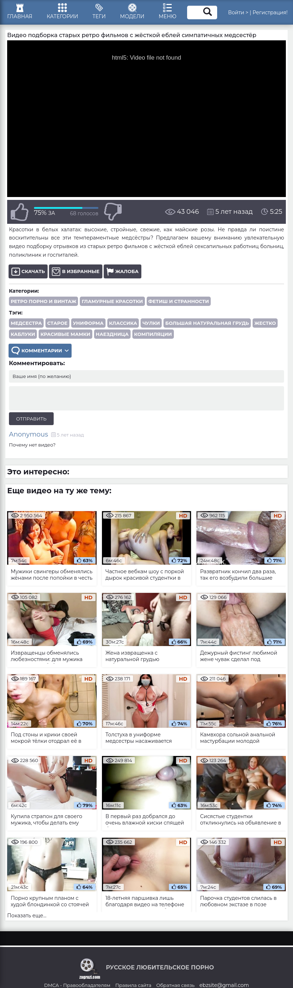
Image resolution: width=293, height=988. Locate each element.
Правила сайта (133, 985)
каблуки (23, 334)
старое (57, 323)
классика (123, 323)
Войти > (238, 12)
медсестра (26, 323)
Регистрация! (270, 12)
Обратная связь (175, 985)
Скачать (28, 271)
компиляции (153, 334)
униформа (88, 323)
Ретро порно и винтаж (43, 301)
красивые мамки (65, 334)
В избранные (75, 271)
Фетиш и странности (178, 301)
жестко (265, 323)
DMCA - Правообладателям (77, 985)
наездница (112, 334)
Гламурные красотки (112, 301)
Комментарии (40, 351)
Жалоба (122, 271)
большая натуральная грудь (207, 323)
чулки (151, 323)
